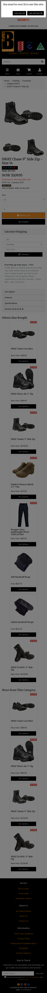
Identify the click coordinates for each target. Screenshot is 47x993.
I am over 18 (19, 13)
